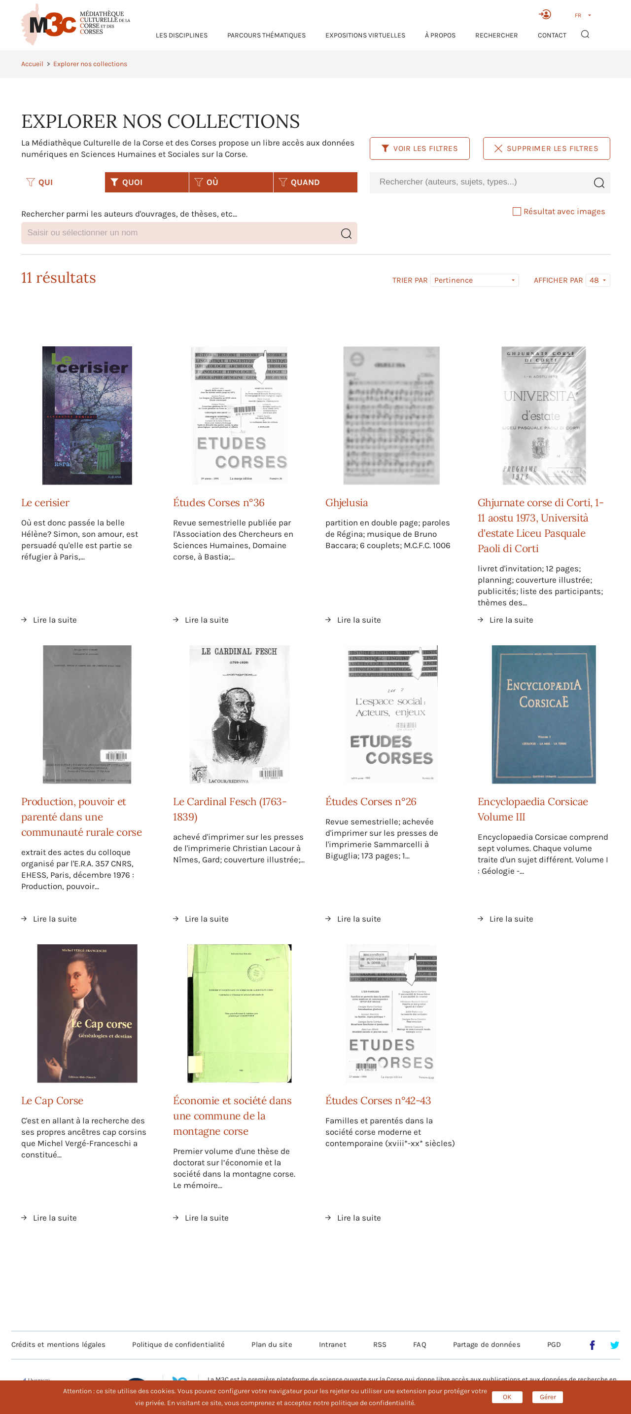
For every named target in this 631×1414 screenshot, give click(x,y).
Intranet (333, 1344)
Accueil (32, 64)
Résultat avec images (559, 211)
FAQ (419, 1344)
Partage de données (487, 1344)
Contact (552, 35)
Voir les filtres (419, 148)
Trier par (410, 280)
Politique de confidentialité (178, 1344)
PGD (554, 1344)
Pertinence (453, 280)
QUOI (126, 182)
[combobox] (479, 182)
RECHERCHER (496, 35)
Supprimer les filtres (546, 148)
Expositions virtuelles (365, 35)
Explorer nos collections (90, 64)
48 (594, 280)
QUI (39, 182)
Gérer (548, 1397)
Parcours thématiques (266, 35)
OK (507, 1397)
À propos (440, 35)
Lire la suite (55, 620)
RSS (379, 1344)
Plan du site (271, 1344)
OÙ (206, 182)
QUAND (299, 182)
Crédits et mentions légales (58, 1344)
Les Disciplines (182, 35)
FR (578, 15)
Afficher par (558, 280)
